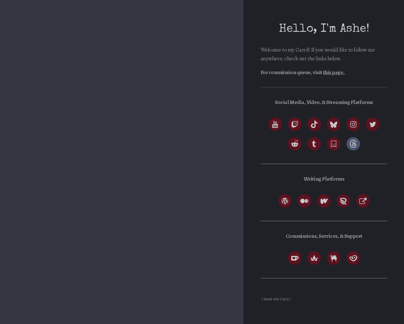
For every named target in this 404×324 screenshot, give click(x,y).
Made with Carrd (277, 299)
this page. (335, 72)
